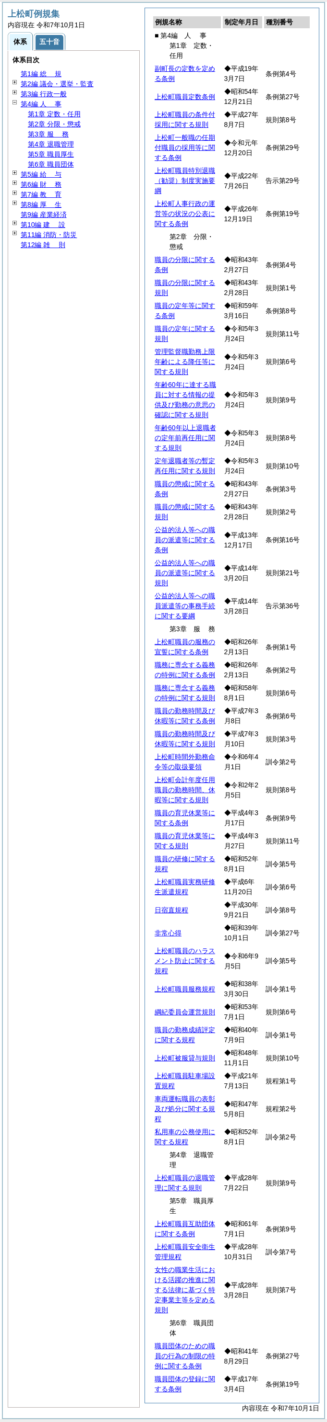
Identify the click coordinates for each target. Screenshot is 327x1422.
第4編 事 (41, 104)
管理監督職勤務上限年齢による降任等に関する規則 (185, 361)
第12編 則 (43, 245)
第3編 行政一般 (44, 94)
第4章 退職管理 (51, 144)
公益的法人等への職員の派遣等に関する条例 (185, 540)
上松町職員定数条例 (185, 97)
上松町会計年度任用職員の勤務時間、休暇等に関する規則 (185, 790)
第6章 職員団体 (51, 164)
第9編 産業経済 (44, 214)
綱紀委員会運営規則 (185, 1012)
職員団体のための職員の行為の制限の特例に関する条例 (185, 1356)
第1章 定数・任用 (54, 114)
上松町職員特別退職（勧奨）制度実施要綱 (185, 180)
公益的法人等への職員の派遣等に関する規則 (185, 573)
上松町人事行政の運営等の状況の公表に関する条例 (185, 214)
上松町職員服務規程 (185, 989)
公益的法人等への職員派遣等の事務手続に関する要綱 (185, 606)
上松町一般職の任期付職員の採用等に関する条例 (185, 147)
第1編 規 (41, 74)
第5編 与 (41, 174)
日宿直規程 (171, 910)
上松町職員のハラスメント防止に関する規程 (185, 961)
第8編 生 (41, 204)
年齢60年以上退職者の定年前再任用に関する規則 (185, 438)
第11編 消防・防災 (49, 235)
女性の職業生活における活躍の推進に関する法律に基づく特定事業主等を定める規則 (185, 1290)
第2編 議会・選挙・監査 (57, 84)
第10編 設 (43, 224)
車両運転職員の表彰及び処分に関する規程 (185, 1109)
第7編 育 (41, 194)
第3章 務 (48, 134)
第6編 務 (41, 184)
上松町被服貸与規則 (185, 1058)
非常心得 (168, 933)
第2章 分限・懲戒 (54, 124)
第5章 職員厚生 (51, 154)
